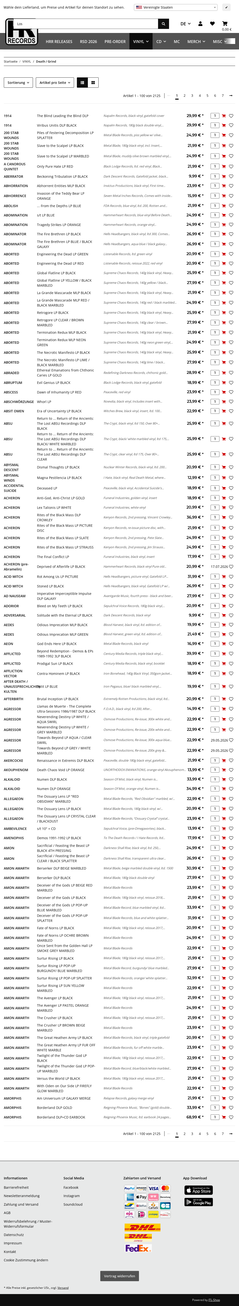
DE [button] (183, 24)
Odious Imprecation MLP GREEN (62, 634)
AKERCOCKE (13, 760)
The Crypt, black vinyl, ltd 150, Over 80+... (131, 423)
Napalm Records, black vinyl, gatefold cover (133, 115)
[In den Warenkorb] (223, 115)
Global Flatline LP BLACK (56, 273)
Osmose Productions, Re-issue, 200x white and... (137, 729)
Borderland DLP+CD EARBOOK (61, 1117)
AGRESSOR (12, 709)
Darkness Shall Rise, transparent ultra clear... (134, 858)
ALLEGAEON (13, 798)
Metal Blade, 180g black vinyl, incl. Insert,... (132, 145)
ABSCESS (11, 392)
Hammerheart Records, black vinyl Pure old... (134, 566)
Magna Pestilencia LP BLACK (59, 477)
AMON (9, 848)
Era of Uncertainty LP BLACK (59, 411)
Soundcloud (73, 1204)
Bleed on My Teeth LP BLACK (60, 606)
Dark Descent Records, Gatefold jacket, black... (135, 176)
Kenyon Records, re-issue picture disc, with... (134, 528)
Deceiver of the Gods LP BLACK (61, 897)
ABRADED (11, 373)
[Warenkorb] (226, 24)
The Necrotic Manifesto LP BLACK (63, 352)
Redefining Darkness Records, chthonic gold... (135, 373)
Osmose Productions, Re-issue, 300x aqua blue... (137, 740)
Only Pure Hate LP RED (55, 166)
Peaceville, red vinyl (116, 392)
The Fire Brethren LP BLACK (59, 234)
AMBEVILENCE (15, 828)
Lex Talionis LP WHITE (54, 507)
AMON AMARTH (16, 868)
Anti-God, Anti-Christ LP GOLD (61, 498)
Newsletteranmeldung (22, 1195)
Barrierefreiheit (16, 1187)
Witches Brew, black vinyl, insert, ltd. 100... (132, 411)
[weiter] (231, 95)
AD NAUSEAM (15, 596)
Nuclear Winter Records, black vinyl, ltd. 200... (134, 467)
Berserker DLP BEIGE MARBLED (61, 868)
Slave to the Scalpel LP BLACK (60, 145)
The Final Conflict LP (53, 556)
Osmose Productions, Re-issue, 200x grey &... (134, 750)
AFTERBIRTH (13, 699)
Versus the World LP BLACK (58, 1078)
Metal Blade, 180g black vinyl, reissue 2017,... (134, 928)
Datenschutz (14, 1234)
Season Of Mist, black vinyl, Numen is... (130, 779)
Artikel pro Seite (53, 82)
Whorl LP (44, 401)
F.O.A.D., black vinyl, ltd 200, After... (127, 709)
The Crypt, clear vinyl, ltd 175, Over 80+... (131, 454)
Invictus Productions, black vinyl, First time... (134, 185)
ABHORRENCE (15, 195)
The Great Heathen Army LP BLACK (64, 1037)
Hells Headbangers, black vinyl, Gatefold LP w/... (136, 586)
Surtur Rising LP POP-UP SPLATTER (64, 978)
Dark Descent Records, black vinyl (126, 615)
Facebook (71, 1187)
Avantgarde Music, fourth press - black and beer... (138, 596)
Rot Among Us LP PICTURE (57, 576)
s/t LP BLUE (46, 215)
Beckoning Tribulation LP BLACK (62, 176)
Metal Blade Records (117, 887)
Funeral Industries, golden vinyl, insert (130, 498)
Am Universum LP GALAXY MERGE (64, 1098)
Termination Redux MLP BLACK (61, 332)
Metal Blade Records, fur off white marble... (133, 1047)
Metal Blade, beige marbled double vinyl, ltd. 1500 (138, 868)
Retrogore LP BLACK (53, 312)
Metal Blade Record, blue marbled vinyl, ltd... (134, 907)
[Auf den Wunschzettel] (230, 115)
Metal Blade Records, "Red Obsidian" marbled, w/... (139, 798)
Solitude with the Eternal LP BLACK (64, 615)
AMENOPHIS (14, 838)
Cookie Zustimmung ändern (26, 1260)
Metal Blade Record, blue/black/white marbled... (137, 1068)
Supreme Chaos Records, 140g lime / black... (134, 362)
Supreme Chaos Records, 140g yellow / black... (135, 282)
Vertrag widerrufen (119, 1276)
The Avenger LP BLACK (55, 998)
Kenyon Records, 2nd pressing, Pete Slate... (133, 538)
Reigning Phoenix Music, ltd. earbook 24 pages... (137, 1117)
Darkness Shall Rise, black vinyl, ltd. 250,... (132, 848)
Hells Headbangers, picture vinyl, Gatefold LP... (135, 576)
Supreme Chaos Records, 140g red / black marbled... (139, 302)
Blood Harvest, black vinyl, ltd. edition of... (132, 625)
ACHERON (12, 498)
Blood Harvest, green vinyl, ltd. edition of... (132, 634)
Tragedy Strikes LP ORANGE (59, 224)
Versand (63, 1288)
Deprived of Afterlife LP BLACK (61, 566)
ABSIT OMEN (14, 411)
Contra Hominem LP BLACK (58, 673)
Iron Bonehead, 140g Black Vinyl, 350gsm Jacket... (137, 673)
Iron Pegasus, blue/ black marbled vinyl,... (132, 686)
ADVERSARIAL (15, 615)
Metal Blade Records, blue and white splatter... (136, 918)
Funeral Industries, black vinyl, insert (128, 556)
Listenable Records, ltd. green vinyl (127, 254)
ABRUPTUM (13, 382)
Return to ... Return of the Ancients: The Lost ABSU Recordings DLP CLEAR (65, 454)
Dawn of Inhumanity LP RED (59, 392)
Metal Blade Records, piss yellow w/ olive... (132, 135)
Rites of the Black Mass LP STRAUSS (65, 547)
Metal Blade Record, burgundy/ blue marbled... (136, 968)
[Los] (85, 24)
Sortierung (16, 82)
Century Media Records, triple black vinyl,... (133, 653)
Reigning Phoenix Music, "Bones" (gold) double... (137, 1107)
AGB (7, 1212)
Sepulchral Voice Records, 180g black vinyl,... (134, 606)
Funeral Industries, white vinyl (124, 507)
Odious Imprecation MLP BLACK (62, 625)
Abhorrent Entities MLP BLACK (61, 185)
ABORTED (11, 254)
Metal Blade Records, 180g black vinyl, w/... (133, 808)
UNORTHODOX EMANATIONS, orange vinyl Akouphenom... (144, 770)
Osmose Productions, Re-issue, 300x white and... (137, 719)
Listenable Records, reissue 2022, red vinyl (132, 263)
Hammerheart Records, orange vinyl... (129, 224)
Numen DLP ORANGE (54, 788)
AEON (8, 643)
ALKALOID (12, 779)
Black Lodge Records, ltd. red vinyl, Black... (132, 166)
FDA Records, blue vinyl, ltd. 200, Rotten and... (135, 206)
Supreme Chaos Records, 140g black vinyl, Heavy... (138, 273)
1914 (7, 115)
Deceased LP (47, 488)
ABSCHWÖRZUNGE (19, 401)
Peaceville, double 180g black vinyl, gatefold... (134, 760)
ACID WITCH (13, 576)
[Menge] (215, 115)
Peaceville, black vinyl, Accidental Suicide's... (133, 488)
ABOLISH (11, 206)
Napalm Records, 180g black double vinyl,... (133, 125)
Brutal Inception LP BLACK (58, 699)
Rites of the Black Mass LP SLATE (63, 538)
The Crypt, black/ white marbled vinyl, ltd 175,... (136, 439)
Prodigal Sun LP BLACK (55, 663)
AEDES (9, 625)
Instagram (72, 1195)
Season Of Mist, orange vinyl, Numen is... (131, 788)
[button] (200, 24)
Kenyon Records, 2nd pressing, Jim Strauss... (134, 547)
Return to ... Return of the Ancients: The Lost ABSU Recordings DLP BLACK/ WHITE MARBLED (65, 439)
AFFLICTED (12, 653)
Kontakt (10, 1251)
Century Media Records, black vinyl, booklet (134, 663)
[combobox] (176, 7)
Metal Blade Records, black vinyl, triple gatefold (136, 1037)
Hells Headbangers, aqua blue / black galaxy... (135, 244)
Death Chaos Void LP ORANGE (61, 770)
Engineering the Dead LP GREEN (62, 254)
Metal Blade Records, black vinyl (125, 643)
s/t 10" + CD (46, 828)
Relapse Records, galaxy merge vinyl (128, 1098)
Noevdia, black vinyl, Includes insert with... (132, 401)
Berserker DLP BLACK (54, 878)
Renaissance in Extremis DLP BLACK (65, 760)
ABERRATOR (13, 176)
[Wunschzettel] (212, 24)
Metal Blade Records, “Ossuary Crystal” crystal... (136, 818)
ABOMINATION (16, 215)
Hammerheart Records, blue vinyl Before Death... (137, 215)
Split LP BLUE (47, 686)
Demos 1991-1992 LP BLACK (59, 838)
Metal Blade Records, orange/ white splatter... (135, 978)
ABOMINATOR (15, 234)
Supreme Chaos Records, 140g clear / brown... (135, 322)
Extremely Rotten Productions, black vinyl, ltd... (136, 699)
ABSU (8, 423)
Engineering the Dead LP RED (60, 263)
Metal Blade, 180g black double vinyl (128, 878)
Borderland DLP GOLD (54, 1107)
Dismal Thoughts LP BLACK (58, 467)
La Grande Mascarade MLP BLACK (64, 292)
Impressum (13, 1243)
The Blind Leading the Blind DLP (62, 115)
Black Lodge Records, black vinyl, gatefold (132, 382)
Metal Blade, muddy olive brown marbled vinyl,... (137, 156)
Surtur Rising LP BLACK (55, 958)
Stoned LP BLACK (50, 586)
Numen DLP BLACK (52, 779)
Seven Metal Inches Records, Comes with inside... (137, 195)
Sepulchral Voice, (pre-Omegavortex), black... (134, 828)
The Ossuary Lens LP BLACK (59, 808)
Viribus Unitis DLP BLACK (57, 125)
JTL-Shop (214, 1300)
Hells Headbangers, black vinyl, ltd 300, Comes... (136, 234)
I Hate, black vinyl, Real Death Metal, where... (134, 477)
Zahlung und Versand (21, 1204)
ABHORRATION (16, 185)
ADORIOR (11, 606)
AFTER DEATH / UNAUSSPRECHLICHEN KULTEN (22, 686)
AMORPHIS (12, 1098)
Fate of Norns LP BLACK (55, 928)
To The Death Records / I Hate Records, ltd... (134, 838)
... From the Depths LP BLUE (59, 206)
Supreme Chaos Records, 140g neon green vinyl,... (138, 342)
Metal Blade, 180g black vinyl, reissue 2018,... (134, 897)
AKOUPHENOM (16, 770)
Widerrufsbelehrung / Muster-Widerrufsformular (28, 1224)
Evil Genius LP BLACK (53, 382)
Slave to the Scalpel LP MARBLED (63, 156)
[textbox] (175, 7)
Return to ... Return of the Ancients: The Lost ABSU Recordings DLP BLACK (65, 423)
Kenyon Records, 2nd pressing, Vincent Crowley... (137, 517)
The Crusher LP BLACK (55, 1018)
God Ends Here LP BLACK (57, 643)
